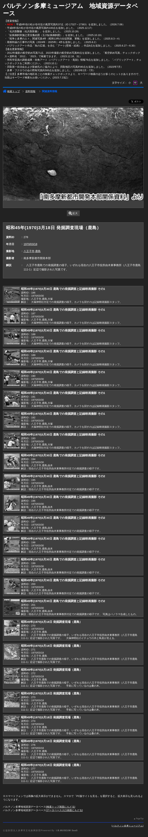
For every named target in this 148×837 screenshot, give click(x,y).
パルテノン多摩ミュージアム (127, 826)
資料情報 (30, 91)
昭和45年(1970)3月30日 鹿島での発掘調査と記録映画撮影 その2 (63, 455)
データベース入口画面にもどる (64, 810)
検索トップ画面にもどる (60, 806)
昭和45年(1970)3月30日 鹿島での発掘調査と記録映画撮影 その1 (63, 288)
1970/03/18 (30, 244)
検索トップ (11, 91)
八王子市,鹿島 (32, 251)
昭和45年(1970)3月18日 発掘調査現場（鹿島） (51, 621)
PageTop (140, 819)
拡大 (73, 213)
